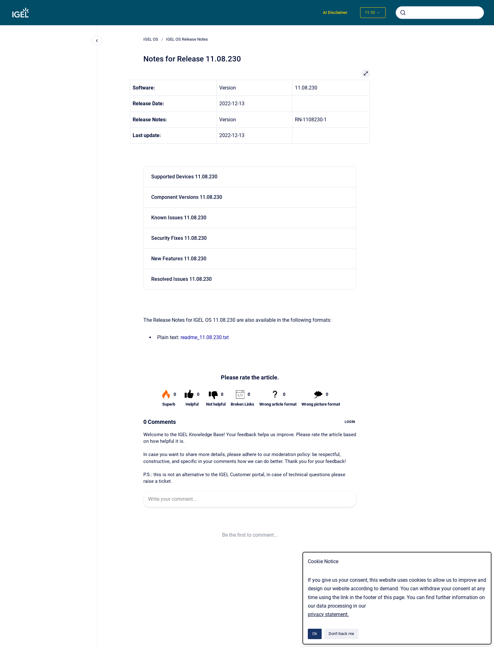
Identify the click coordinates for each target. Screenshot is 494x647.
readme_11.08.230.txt (205, 337)
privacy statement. (328, 614)
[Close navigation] (97, 41)
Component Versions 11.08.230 (186, 197)
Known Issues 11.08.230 (178, 218)
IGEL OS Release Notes (187, 39)
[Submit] (403, 13)
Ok (314, 633)
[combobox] (440, 13)
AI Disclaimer (335, 12)
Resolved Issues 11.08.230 (181, 279)
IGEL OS (150, 39)
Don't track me (341, 633)
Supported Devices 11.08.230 (184, 177)
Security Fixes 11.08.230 (179, 238)
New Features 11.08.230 (178, 259)
